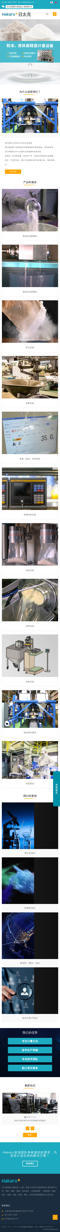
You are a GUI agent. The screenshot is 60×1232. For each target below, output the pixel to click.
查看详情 (13, 172)
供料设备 (30, 626)
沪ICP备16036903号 (50, 1229)
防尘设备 (30, 347)
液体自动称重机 (30, 292)
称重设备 (30, 403)
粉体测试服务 (30, 733)
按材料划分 (30, 908)
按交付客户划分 (30, 1018)
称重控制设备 (30, 515)
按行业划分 (30, 853)
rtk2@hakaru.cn (26, 2)
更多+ (30, 1135)
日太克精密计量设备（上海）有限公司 (32, 1227)
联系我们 (30, 1163)
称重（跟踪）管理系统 (30, 459)
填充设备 (30, 570)
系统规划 (30, 784)
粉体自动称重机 (30, 236)
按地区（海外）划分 (30, 963)
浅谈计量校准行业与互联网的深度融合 (30, 1121)
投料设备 (30, 682)
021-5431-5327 (9, 2)
